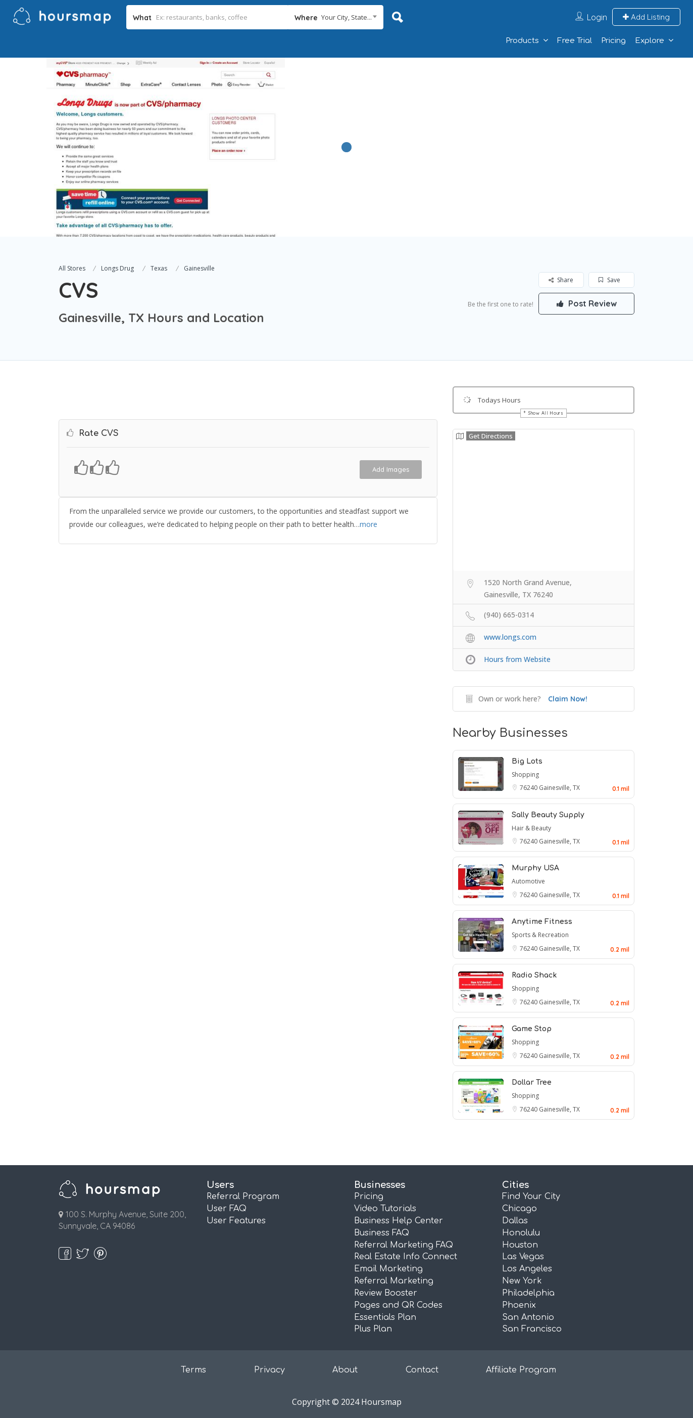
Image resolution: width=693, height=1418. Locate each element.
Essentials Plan (385, 1317)
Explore (649, 40)
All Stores (72, 268)
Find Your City (531, 1196)
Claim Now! (567, 698)
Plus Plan (373, 1329)
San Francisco (532, 1329)
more (368, 524)
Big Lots (527, 761)
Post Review (586, 303)
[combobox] (335, 17)
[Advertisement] (497, 128)
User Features (236, 1220)
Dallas (515, 1220)
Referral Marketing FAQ (403, 1245)
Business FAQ (381, 1232)
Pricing (613, 40)
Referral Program (243, 1196)
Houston (520, 1245)
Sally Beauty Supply (548, 815)
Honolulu (521, 1232)
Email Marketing (388, 1268)
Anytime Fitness (542, 921)
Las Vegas (523, 1256)
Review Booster (385, 1293)
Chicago (519, 1208)
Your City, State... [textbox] (346, 17)
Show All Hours (546, 413)
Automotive (528, 881)
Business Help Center (398, 1220)
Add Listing (646, 17)
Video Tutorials (385, 1208)
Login (597, 17)
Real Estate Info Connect (405, 1256)
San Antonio (528, 1317)
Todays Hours (499, 400)
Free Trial (574, 40)
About (345, 1370)
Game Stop (532, 1029)
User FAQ (226, 1208)
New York (522, 1281)
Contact (422, 1370)
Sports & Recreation (540, 934)
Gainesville (199, 268)
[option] (165, 147)
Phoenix (519, 1305)
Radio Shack (534, 975)
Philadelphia (528, 1293)
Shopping (525, 774)
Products (522, 40)
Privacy (269, 1370)
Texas (159, 268)
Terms (193, 1370)
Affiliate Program (521, 1370)
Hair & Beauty (531, 828)
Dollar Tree (532, 1082)
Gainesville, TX (559, 787)
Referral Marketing (393, 1281)
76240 (529, 787)
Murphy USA (535, 868)
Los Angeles (527, 1268)
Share (561, 280)
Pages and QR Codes (398, 1305)
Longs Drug (117, 268)
